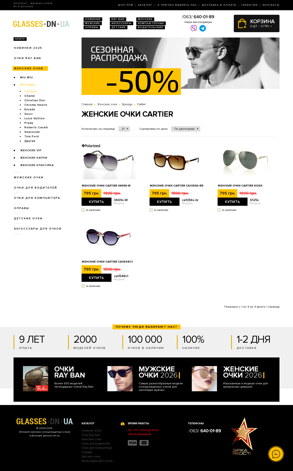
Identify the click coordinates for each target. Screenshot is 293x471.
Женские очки (28, 68)
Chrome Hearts (35, 105)
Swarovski (32, 132)
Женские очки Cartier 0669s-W (106, 185)
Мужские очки (29, 177)
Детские (118, 27)
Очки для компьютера (37, 198)
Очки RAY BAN (27, 58)
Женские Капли (33, 157)
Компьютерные (151, 23)
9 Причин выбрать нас (177, 5)
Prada (28, 123)
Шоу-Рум (125, 5)
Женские (145, 19)
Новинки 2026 (91, 430)
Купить (96, 201)
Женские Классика (37, 165)
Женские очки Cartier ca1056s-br (176, 185)
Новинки (93, 19)
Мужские (92, 23)
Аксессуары (121, 23)
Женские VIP (31, 150)
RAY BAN (118, 19)
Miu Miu (26, 77)
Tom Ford (31, 136)
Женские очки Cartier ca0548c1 (107, 261)
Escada (29, 109)
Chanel (29, 96)
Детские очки (28, 218)
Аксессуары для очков (37, 228)
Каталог (145, 5)
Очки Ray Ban (91, 435)
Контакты (271, 5)
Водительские (150, 27)
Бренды (27, 84)
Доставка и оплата (219, 5)
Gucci (28, 114)
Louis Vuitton (34, 118)
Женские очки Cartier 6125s (240, 185)
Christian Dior (34, 100)
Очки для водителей (35, 187)
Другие (29, 141)
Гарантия (249, 5)
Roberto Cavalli (36, 127)
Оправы (91, 27)
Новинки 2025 (28, 48)
